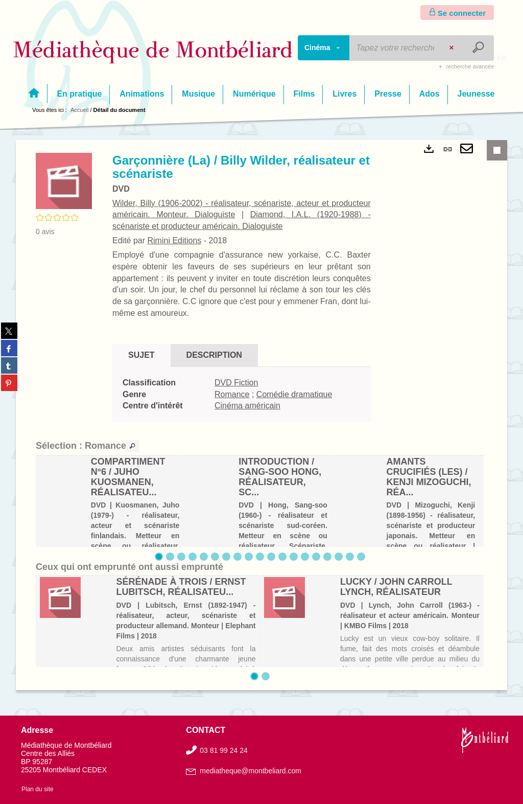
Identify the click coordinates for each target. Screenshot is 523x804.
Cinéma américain (247, 405)
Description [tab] (214, 355)
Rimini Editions (174, 240)
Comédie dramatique (294, 394)
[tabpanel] (242, 394)
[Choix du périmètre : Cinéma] (324, 47)
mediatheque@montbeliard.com (250, 771)
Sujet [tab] (141, 355)
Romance (232, 394)
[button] (64, 180)
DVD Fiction (236, 382)
